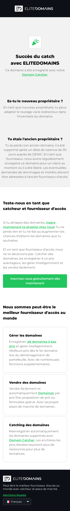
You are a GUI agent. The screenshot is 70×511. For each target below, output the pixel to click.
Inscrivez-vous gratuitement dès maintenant (35, 281)
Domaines (46, 393)
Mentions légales (14, 495)
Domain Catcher (34, 74)
